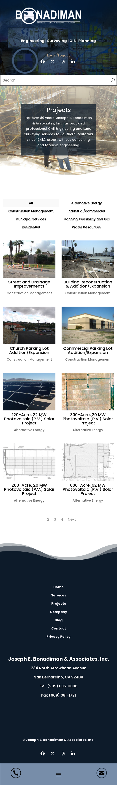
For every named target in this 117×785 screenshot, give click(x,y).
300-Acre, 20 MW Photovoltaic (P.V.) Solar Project (87, 419)
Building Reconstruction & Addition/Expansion (87, 284)
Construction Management (31, 211)
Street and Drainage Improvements (28, 284)
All (31, 203)
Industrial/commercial (86, 211)
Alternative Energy (86, 203)
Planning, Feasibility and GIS (86, 219)
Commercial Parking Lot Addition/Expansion (87, 350)
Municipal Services (31, 219)
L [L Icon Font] (58, 643)
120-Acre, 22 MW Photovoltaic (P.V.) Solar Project (28, 419)
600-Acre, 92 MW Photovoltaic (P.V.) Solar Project (87, 489)
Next (72, 519)
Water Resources (86, 227)
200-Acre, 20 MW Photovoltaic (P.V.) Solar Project (28, 489)
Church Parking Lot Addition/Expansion (28, 350)
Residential (31, 227)
